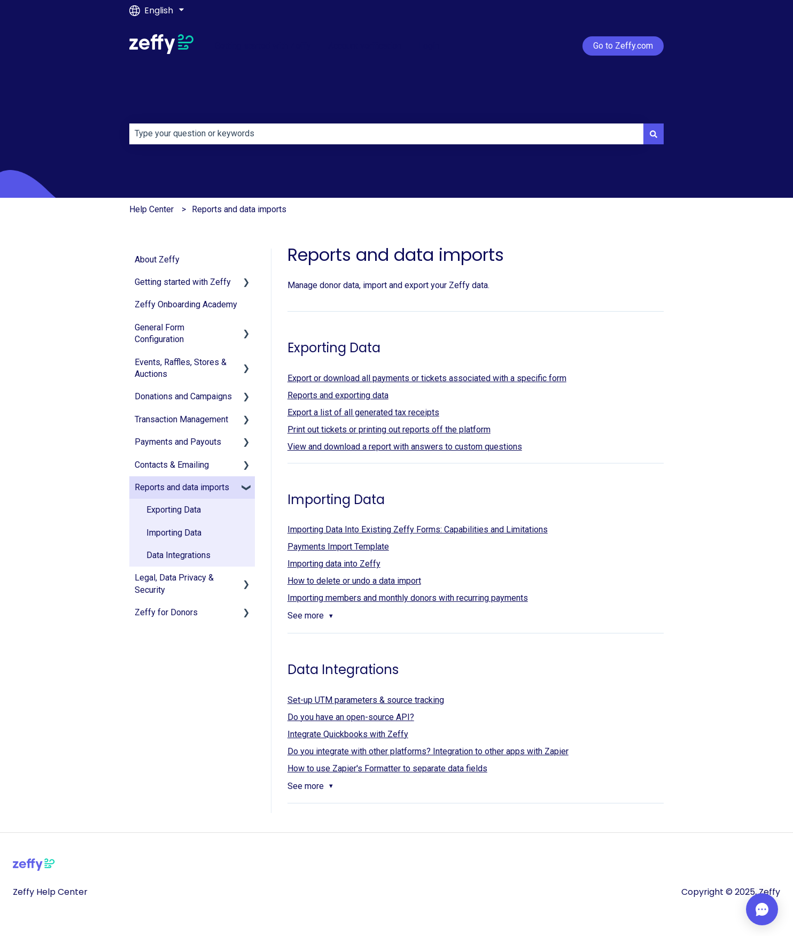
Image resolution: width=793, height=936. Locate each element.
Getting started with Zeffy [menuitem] (183, 282)
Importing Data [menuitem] (173, 533)
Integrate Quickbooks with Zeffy (347, 734)
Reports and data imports (239, 209)
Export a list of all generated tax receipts (363, 412)
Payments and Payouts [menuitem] (178, 442)
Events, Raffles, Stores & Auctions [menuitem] (181, 368)
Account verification (364, 46)
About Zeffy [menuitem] (157, 259)
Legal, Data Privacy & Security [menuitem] (174, 583)
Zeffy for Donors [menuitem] (166, 612)
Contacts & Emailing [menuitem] (172, 465)
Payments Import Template (338, 547)
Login (428, 46)
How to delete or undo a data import (354, 581)
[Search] (653, 133)
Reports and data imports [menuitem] (182, 487)
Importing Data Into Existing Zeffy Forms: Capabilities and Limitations (417, 529)
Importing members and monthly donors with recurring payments (407, 598)
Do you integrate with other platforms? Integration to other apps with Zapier (428, 751)
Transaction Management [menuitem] (181, 419)
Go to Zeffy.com (623, 46)
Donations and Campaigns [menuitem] (183, 396)
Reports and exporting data (337, 395)
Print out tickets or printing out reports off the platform (389, 429)
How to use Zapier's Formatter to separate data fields (387, 768)
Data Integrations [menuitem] (178, 555)
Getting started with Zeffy (263, 46)
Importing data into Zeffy (333, 564)
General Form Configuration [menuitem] (159, 333)
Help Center (151, 209)
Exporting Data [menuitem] (173, 510)
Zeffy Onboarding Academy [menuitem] (186, 304)
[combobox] (386, 133)
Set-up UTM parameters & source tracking (365, 700)
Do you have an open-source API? (350, 717)
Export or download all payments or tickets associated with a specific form (426, 378)
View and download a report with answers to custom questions (404, 447)
